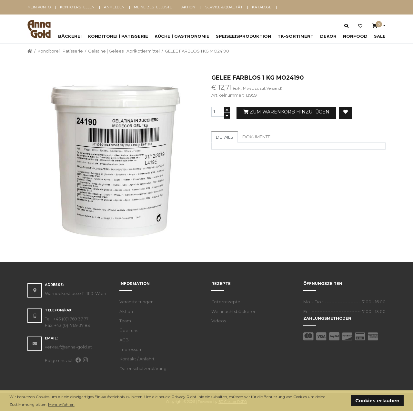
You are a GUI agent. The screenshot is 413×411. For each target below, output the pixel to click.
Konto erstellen (77, 7)
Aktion (188, 7)
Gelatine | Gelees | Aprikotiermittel (124, 51)
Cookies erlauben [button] (377, 401)
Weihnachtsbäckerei (233, 311)
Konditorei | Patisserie (118, 36)
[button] (77, 405)
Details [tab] (224, 137)
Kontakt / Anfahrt (137, 358)
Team (125, 320)
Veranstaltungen (136, 301)
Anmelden (114, 7)
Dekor (328, 36)
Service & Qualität (224, 7)
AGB (124, 339)
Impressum (131, 349)
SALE (380, 36)
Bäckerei (70, 36)
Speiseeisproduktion (243, 36)
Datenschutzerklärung (142, 368)
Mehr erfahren (61, 404)
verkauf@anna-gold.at (68, 346)
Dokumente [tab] (256, 136)
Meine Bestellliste (153, 7)
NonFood (355, 36)
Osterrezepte (225, 301)
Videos (218, 320)
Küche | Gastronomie (182, 36)
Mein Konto (39, 7)
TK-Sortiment (295, 36)
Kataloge (261, 7)
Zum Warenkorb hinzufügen (286, 112)
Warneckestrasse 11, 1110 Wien (75, 293)
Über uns (128, 330)
